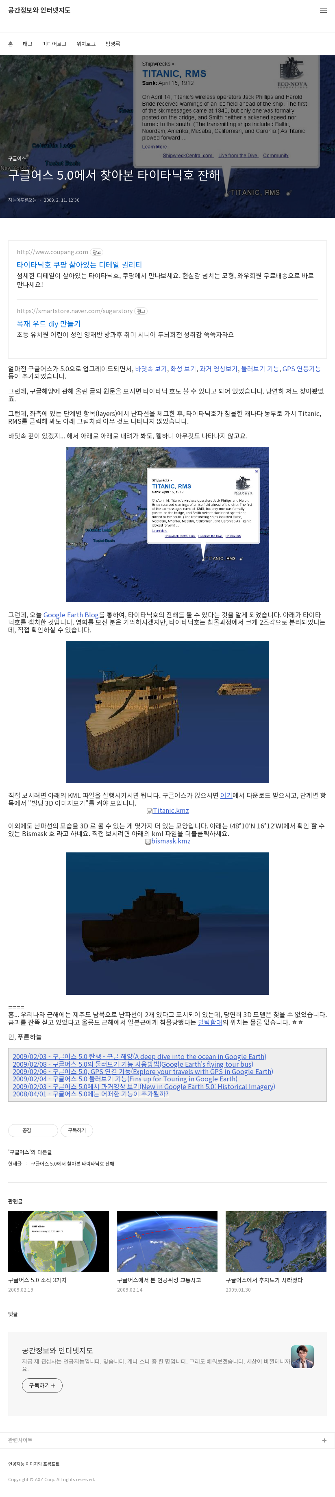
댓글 (13, 1314)
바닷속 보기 (151, 368)
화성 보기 (183, 368)
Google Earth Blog (71, 614)
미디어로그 (54, 44)
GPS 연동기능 (302, 368)
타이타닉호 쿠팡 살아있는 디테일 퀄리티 (79, 264)
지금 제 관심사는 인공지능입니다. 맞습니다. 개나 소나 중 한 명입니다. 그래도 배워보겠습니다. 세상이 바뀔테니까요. (156, 1365)
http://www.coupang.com (52, 251)
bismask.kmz (168, 841)
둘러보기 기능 (260, 368)
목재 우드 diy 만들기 (49, 323)
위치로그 (86, 44)
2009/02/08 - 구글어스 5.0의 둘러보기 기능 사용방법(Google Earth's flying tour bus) (133, 1064)
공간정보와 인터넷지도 (39, 10)
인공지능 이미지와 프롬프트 (33, 1463)
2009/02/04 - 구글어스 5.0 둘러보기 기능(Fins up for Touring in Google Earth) (125, 1078)
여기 (226, 795)
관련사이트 (20, 1440)
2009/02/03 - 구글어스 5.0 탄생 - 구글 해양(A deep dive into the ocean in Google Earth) (139, 1056)
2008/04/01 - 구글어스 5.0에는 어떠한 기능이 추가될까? (91, 1093)
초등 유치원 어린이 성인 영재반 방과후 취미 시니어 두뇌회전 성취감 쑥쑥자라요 (125, 334)
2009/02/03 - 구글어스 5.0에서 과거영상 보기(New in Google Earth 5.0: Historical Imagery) (144, 1086)
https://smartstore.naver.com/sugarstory (75, 310)
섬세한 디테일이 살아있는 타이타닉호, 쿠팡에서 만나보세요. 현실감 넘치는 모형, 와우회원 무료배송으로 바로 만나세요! (165, 279)
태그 (28, 44)
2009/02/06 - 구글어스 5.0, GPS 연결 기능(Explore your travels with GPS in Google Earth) (143, 1071)
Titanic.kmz (167, 810)
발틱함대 (210, 1022)
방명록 (113, 44)
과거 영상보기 (219, 368)
